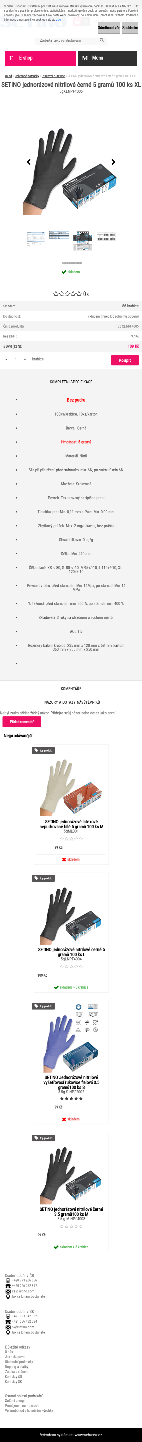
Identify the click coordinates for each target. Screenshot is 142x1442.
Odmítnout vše (109, 27)
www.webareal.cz (88, 1435)
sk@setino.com (23, 1327)
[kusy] (15, 359)
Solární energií (15, 1401)
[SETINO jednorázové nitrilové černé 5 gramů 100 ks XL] (71, 162)
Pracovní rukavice (53, 76)
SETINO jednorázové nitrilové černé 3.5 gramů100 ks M (71, 1212)
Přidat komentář (22, 722)
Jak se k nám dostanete (28, 1296)
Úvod (8, 76)
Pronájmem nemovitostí (22, 1406)
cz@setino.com (23, 1291)
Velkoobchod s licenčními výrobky (29, 1411)
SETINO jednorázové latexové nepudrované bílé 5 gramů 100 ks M (71, 824)
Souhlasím (130, 27)
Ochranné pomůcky (27, 76)
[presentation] (28, 162)
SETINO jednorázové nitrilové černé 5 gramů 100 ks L (71, 952)
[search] (101, 40)
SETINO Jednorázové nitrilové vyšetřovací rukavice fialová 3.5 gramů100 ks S (71, 1082)
